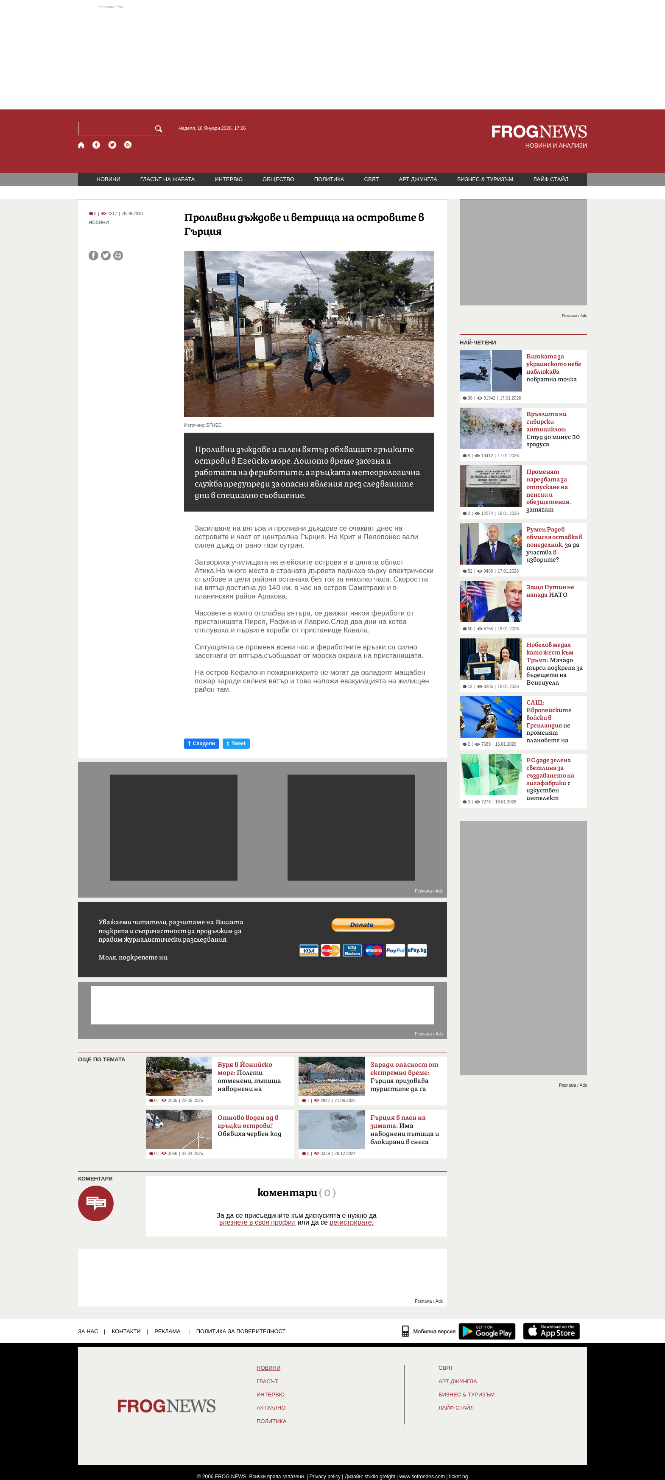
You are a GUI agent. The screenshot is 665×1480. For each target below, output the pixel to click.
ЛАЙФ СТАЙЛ (550, 179)
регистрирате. (352, 1222)
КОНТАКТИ (126, 1331)
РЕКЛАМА (167, 1331)
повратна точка (553, 368)
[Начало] (81, 145)
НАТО (550, 591)
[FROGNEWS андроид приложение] (487, 1331)
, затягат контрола (548, 493)
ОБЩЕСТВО (278, 179)
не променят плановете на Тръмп (549, 724)
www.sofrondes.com (422, 1477)
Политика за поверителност (241, 1331)
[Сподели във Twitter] (106, 255)
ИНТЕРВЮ (229, 179)
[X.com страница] (112, 145)
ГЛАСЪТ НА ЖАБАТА (167, 179)
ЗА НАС (88, 1331)
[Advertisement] (332, 56)
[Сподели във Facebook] (93, 255)
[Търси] (160, 128)
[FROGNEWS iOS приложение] (551, 1331)
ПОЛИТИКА (329, 179)
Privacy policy (325, 1477)
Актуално (271, 1408)
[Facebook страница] (96, 145)
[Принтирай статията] (118, 255)
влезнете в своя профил (257, 1222)
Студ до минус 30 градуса (553, 429)
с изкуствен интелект (550, 779)
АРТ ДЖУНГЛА (418, 179)
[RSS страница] (128, 145)
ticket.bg (458, 1477)
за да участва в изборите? (554, 545)
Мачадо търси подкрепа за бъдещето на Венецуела (554, 664)
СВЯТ (371, 179)
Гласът (267, 1382)
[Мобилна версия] (429, 1331)
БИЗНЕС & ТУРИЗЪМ (485, 179)
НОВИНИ (108, 179)
